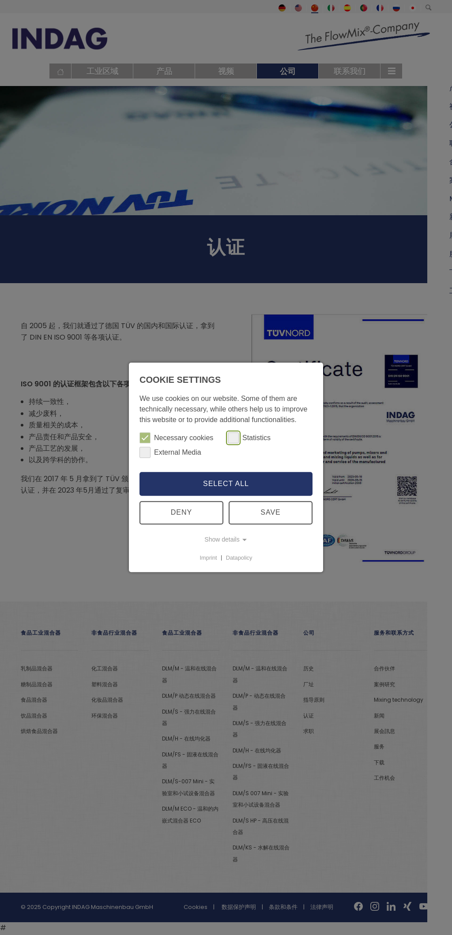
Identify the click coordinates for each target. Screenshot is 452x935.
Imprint (208, 557)
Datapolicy (239, 557)
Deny (181, 512)
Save (270, 512)
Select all (226, 483)
